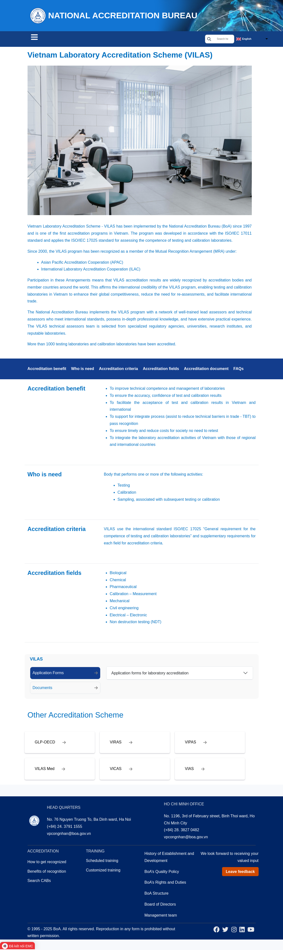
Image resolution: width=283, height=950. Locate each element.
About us (142, 39)
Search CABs (46, 39)
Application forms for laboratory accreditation (150, 674)
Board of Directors (160, 905)
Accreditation (84, 39)
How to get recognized (47, 862)
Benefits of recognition (47, 872)
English (247, 39)
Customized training (103, 871)
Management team (161, 916)
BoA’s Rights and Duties (165, 883)
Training (115, 39)
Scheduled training (102, 861)
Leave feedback (240, 872)
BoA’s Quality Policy (162, 872)
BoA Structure (157, 894)
